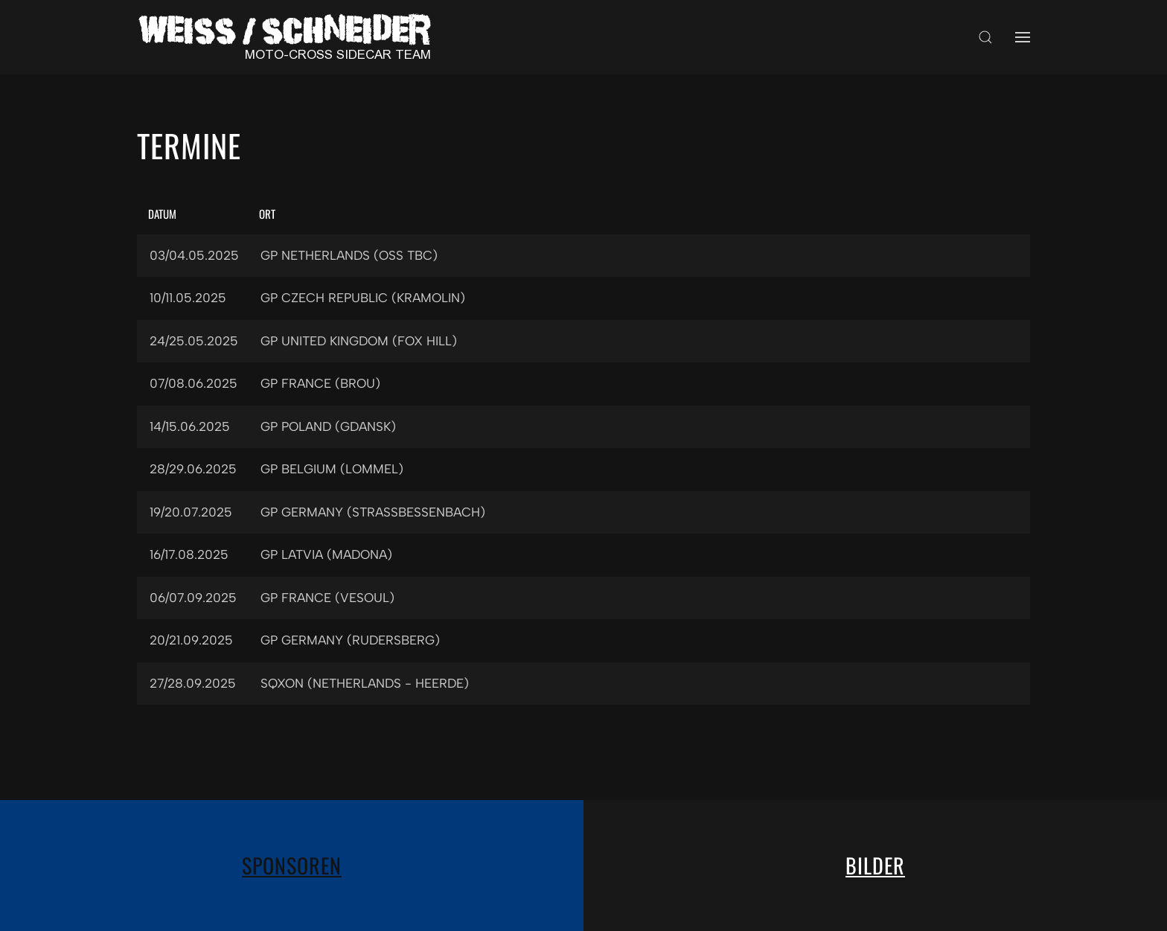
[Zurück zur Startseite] (289, 37)
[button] (985, 37)
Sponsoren (292, 865)
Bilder (875, 865)
